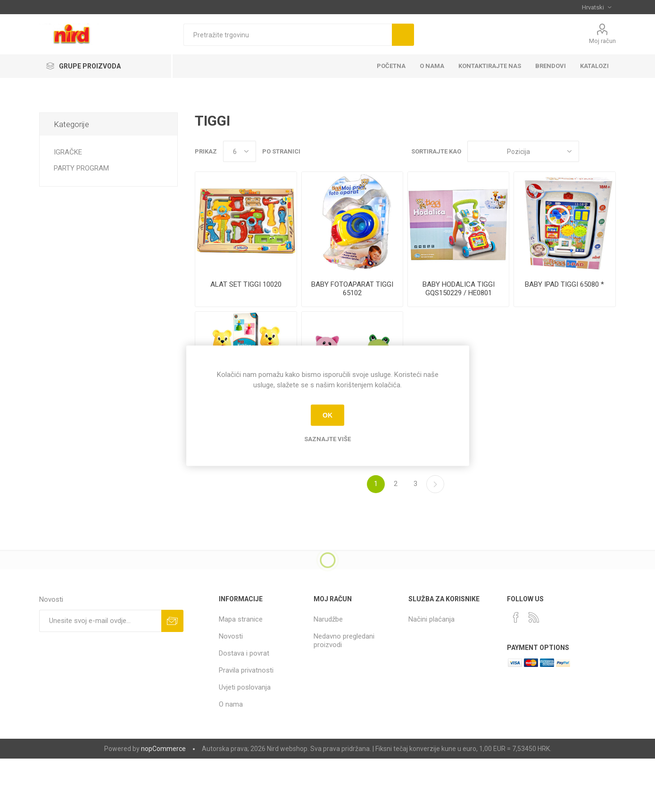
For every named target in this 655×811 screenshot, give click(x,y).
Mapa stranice (241, 619)
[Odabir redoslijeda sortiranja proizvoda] (523, 151)
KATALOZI (594, 65)
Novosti (231, 636)
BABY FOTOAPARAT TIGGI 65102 (352, 288)
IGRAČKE (68, 152)
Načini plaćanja (431, 619)
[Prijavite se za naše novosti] (100, 621)
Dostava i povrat (244, 653)
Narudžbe (328, 619)
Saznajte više (327, 438)
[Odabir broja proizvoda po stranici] (239, 151)
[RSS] (533, 617)
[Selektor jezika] (596, 7)
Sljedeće (435, 484)
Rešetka (591, 151)
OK (327, 415)
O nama (231, 704)
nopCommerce (163, 748)
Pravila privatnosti (246, 670)
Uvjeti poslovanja (245, 687)
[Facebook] (515, 617)
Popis (609, 151)
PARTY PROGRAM (81, 168)
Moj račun (602, 40)
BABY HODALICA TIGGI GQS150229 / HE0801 (459, 288)
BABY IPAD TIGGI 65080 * (564, 284)
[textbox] (287, 35)
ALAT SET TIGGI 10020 (246, 284)
